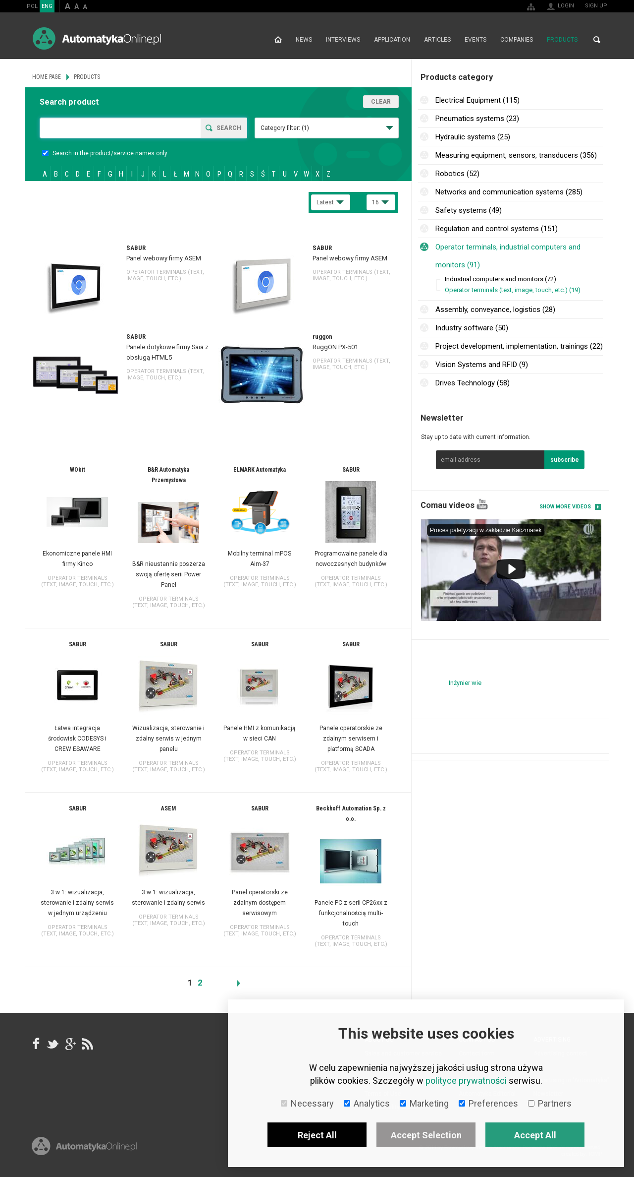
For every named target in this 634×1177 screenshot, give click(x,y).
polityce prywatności (466, 1080)
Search (596, 39)
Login (566, 5)
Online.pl (84, 1146)
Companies (516, 39)
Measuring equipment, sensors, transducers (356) (516, 155)
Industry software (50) (471, 327)
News (304, 39)
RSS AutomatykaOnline (86, 1044)
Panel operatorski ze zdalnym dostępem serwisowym (260, 903)
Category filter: (285, 127)
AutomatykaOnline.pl (97, 38)
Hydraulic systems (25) (472, 136)
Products (562, 39)
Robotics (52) (457, 173)
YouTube (482, 504)
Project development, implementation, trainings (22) (519, 346)
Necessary (307, 1103)
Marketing (424, 1103)
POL (32, 6)
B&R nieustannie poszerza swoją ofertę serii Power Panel (168, 574)
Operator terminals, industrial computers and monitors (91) (508, 256)
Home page (278, 39)
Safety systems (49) (468, 210)
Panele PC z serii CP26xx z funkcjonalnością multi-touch (351, 913)
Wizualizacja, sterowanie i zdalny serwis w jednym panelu (168, 738)
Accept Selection (426, 1135)
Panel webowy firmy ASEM (163, 258)
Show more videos (565, 506)
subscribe (564, 459)
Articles (437, 39)
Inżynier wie (465, 682)
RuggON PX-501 (335, 347)
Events (475, 39)
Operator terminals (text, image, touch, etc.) (165, 275)
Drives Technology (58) (472, 382)
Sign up (596, 5)
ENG (47, 6)
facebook (36, 1044)
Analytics (367, 1103)
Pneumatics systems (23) (477, 118)
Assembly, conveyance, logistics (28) (495, 309)
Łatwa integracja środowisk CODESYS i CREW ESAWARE (77, 738)
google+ (69, 1044)
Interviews (343, 39)
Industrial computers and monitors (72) (500, 279)
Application (392, 39)
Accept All (535, 1135)
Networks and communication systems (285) (508, 191)
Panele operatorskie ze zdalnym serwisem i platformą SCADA (350, 738)
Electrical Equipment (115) (477, 100)
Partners (550, 1103)
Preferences (488, 1103)
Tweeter (53, 1044)
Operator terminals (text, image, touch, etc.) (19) (513, 290)
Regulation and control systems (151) (496, 228)
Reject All (317, 1135)
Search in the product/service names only (104, 153)
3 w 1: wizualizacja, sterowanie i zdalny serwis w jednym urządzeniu (77, 903)
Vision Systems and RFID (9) (481, 364)
